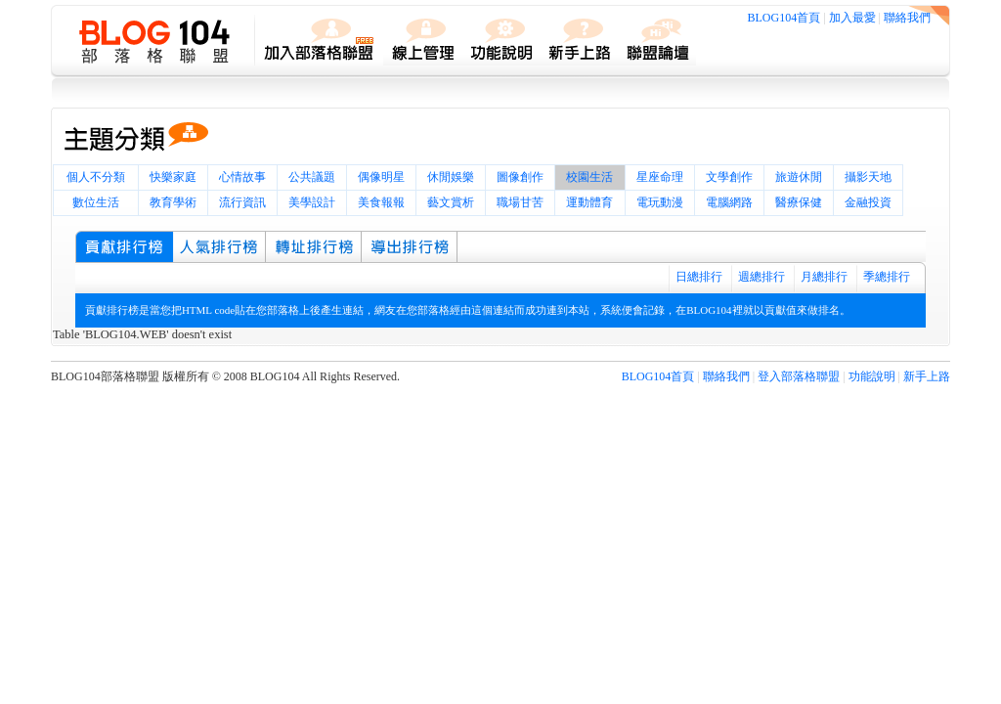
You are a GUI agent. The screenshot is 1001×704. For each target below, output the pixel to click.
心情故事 (242, 177)
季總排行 (886, 277)
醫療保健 (798, 202)
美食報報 (381, 202)
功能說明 (872, 376)
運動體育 (589, 202)
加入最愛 (852, 17)
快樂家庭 (173, 177)
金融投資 (868, 202)
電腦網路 (729, 202)
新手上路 (926, 376)
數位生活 (95, 202)
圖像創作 (520, 177)
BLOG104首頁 (784, 17)
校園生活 (589, 177)
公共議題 (311, 177)
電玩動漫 (659, 202)
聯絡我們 (907, 17)
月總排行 (824, 277)
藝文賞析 (450, 202)
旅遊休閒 (798, 177)
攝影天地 (868, 177)
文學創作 (729, 177)
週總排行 (761, 277)
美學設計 (311, 202)
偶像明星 (381, 177)
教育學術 (173, 202)
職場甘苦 (520, 202)
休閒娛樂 (450, 177)
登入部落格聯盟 (799, 376)
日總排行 (698, 277)
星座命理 (659, 177)
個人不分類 (95, 177)
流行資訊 (242, 202)
